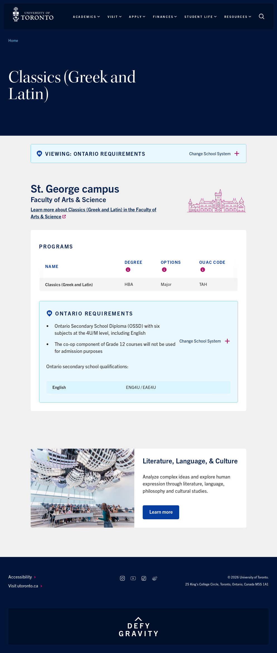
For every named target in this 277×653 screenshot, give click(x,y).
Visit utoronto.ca (25, 585)
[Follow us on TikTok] (144, 578)
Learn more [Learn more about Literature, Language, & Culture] (161, 512)
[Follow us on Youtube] (133, 578)
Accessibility (22, 576)
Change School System (214, 153)
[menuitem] (58, 577)
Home (13, 40)
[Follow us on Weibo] (154, 578)
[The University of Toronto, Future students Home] (33, 14)
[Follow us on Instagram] (122, 578)
